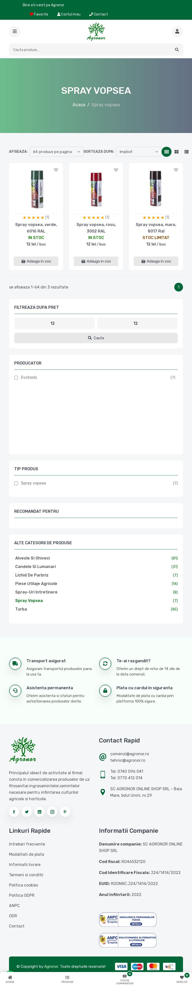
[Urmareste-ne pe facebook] (14, 812)
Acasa (78, 105)
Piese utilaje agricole (36, 583)
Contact (98, 14)
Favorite (39, 14)
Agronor (51, 966)
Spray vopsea (33, 483)
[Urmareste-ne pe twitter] (27, 812)
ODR (13, 916)
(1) (47, 217)
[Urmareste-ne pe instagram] (52, 812)
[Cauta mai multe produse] (177, 31)
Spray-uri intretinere (36, 592)
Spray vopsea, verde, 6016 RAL (36, 228)
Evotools (29, 377)
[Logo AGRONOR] (96, 31)
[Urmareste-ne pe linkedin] (39, 812)
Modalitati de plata (26, 854)
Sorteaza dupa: (99, 152)
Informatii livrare (24, 864)
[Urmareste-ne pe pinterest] (65, 812)
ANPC (14, 905)
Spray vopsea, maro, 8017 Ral (156, 228)
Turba (21, 609)
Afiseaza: (18, 152)
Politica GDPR (21, 895)
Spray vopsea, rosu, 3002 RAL (96, 228)
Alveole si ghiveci (32, 558)
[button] (14, 31)
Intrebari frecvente (27, 844)
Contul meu (69, 14)
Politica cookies (23, 885)
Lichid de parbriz (31, 575)
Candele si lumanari (35, 566)
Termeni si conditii (26, 874)
